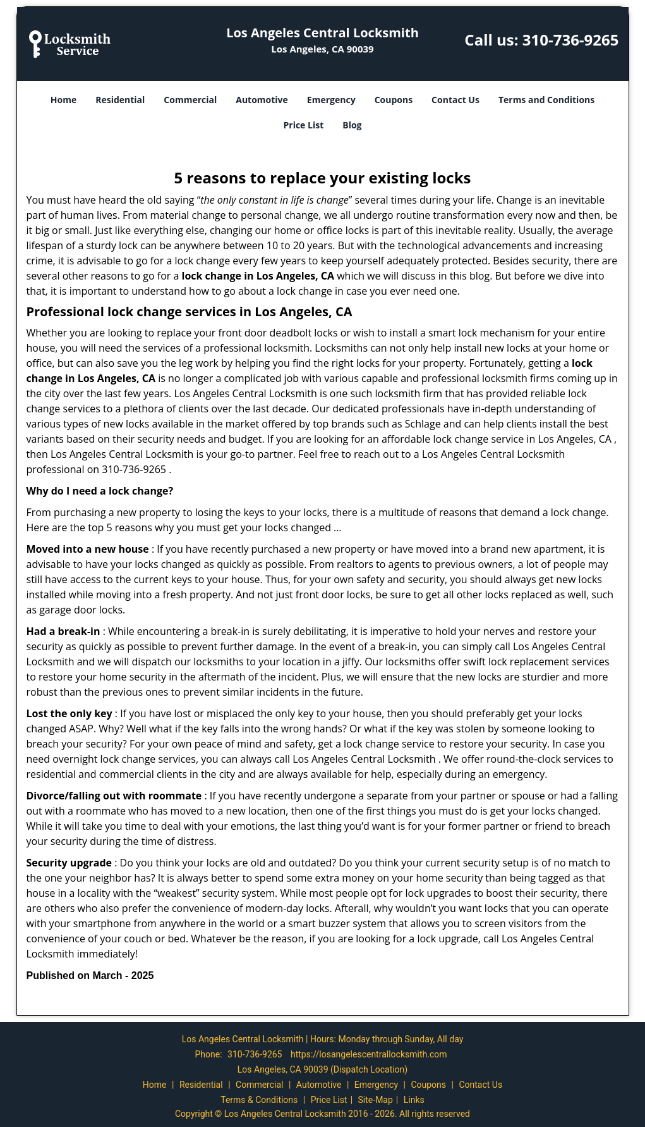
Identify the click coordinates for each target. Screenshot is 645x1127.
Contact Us (455, 100)
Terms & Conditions (259, 1100)
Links (414, 1100)
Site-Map (375, 1100)
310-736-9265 (570, 39)
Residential (120, 100)
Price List (303, 125)
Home (63, 100)
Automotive (262, 100)
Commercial (190, 100)
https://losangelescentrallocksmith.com (369, 1054)
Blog (351, 125)
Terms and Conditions (546, 100)
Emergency (331, 100)
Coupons (394, 100)
